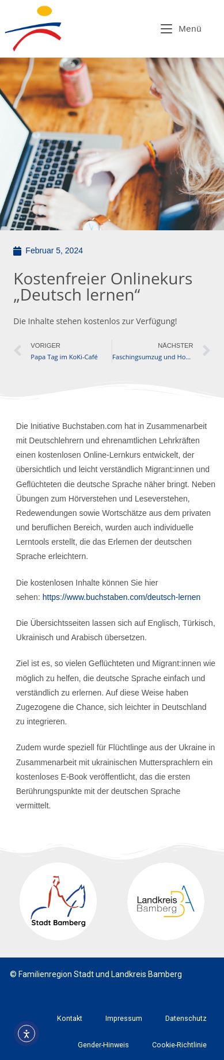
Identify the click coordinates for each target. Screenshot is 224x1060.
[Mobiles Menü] (181, 28)
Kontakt (69, 1018)
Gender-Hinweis (103, 1044)
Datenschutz (186, 1018)
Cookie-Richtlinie (179, 1044)
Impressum (123, 1018)
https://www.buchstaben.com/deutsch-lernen (122, 597)
